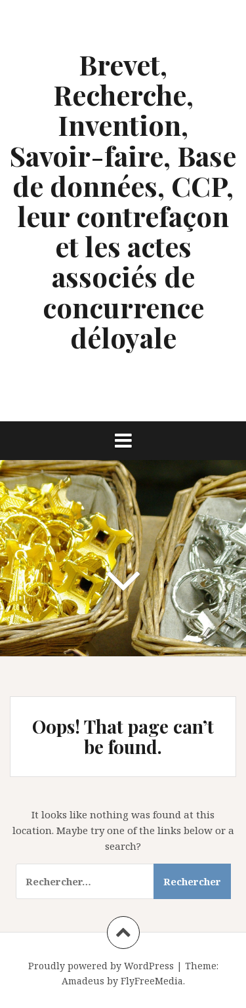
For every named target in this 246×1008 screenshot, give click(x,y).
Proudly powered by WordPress (101, 965)
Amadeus (83, 981)
